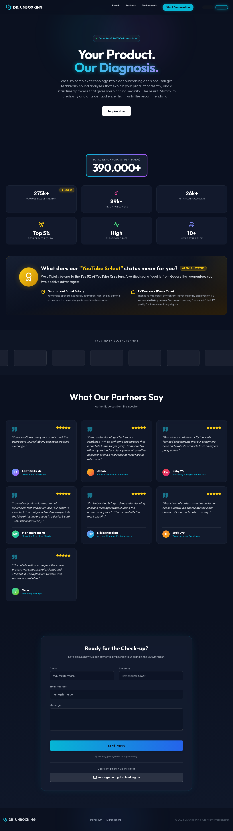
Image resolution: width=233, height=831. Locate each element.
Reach (116, 5)
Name (53, 668)
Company (124, 668)
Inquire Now (116, 111)
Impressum (96, 819)
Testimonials (149, 5)
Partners (130, 5)
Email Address (58, 686)
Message (55, 705)
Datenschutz (113, 819)
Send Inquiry (116, 745)
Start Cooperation (178, 7)
